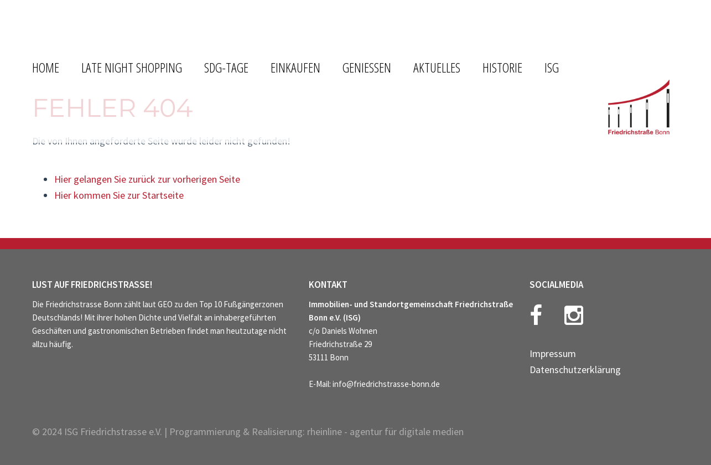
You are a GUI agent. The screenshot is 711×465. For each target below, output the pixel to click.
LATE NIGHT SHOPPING (131, 67)
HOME (45, 67)
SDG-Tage (226, 67)
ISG (551, 67)
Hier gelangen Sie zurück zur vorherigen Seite (147, 179)
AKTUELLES (436, 67)
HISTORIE (502, 67)
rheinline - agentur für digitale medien (385, 431)
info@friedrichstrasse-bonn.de (386, 384)
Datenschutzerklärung (575, 369)
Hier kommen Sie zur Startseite (119, 195)
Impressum (553, 353)
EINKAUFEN (295, 67)
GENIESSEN (366, 67)
